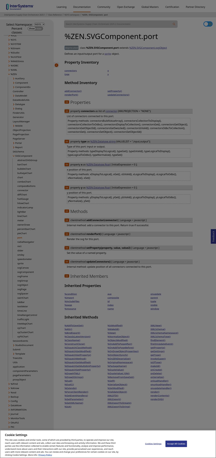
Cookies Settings (153, 446)
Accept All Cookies (176, 446)
